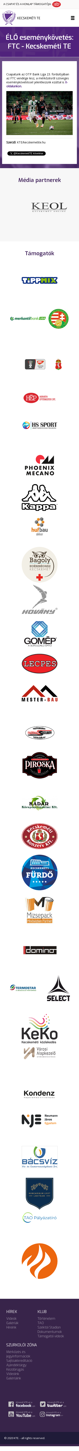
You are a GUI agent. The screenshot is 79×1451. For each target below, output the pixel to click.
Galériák (12, 1328)
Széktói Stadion (49, 1332)
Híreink (11, 1332)
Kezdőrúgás (15, 1374)
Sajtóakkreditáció (19, 1365)
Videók (11, 1323)
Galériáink (13, 1383)
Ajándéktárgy (16, 1370)
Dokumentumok (49, 1336)
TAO (40, 1328)
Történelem (46, 1323)
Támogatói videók (50, 1341)
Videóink (12, 1378)
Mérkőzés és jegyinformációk (18, 1358)
